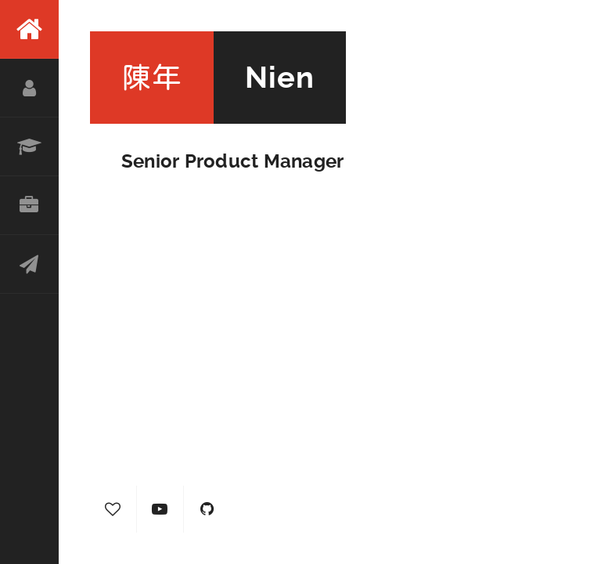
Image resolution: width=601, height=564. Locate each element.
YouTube (160, 509)
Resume (29, 147)
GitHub (207, 509)
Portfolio (29, 205)
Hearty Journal (113, 509)
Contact (29, 264)
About (29, 88)
